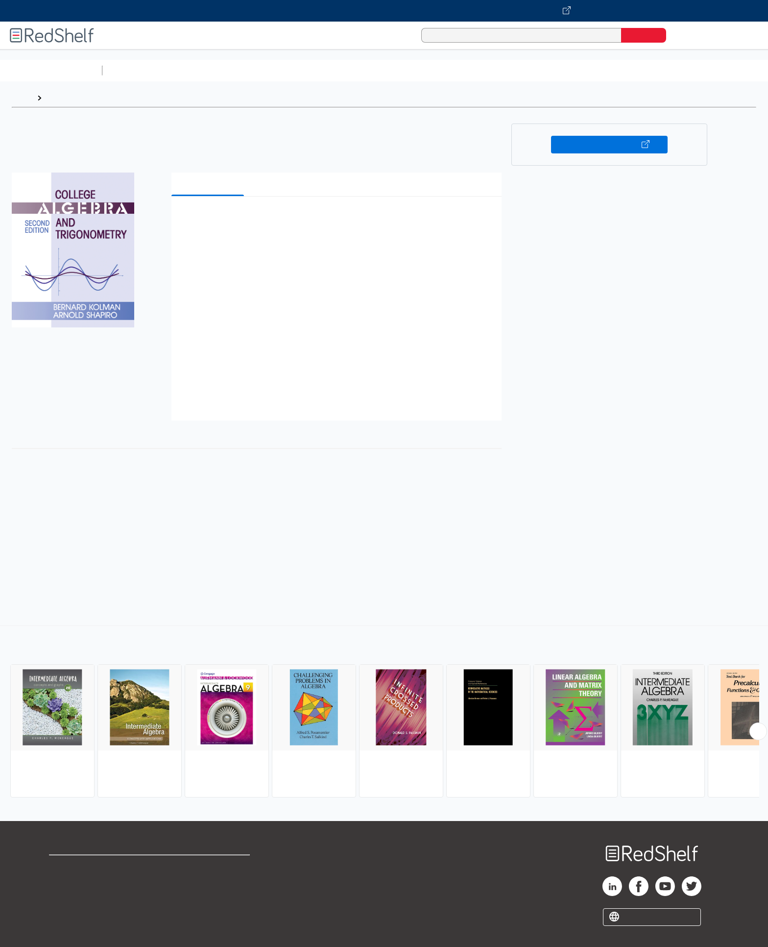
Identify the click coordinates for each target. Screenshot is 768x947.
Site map (65, 914)
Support (63, 882)
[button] (338, 219)
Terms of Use (209, 867)
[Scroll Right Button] (758, 731)
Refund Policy (208, 882)
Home (22, 97)
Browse (60, 97)
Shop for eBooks (80, 867)
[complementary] (384, 712)
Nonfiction (593, 70)
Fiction (553, 70)
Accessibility (206, 898)
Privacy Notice (76, 898)
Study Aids (132, 70)
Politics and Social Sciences (482, 70)
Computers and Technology (279, 70)
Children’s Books (650, 70)
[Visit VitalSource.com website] (384, 11)
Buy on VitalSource (609, 144)
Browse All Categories (51, 70)
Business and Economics (380, 70)
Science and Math (192, 70)
